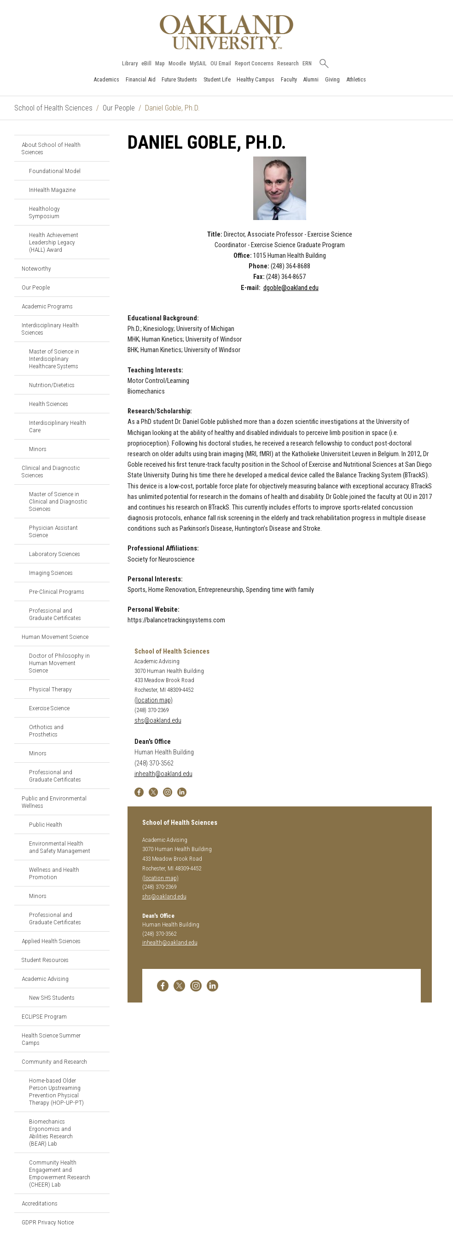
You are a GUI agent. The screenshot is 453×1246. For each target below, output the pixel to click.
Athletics (356, 79)
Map (160, 63)
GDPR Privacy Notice (48, 1222)
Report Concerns (254, 63)
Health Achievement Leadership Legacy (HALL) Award (53, 242)
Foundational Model (55, 170)
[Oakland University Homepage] (226, 32)
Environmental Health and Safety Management (59, 847)
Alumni (311, 79)
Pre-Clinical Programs (56, 591)
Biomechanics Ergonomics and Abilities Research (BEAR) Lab (51, 1132)
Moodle (177, 63)
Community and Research (54, 1061)
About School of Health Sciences (51, 148)
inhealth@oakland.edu (163, 774)
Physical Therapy (50, 689)
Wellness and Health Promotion (54, 873)
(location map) (153, 700)
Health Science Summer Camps (51, 1039)
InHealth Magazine (52, 189)
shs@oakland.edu (157, 720)
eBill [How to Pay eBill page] (146, 63)
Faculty (289, 79)
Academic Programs (47, 306)
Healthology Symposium (44, 212)
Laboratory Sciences (54, 553)
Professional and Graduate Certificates (55, 614)
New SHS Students (52, 997)
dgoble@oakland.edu (291, 288)
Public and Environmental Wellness (54, 801)
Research (288, 63)
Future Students (179, 79)
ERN (307, 63)
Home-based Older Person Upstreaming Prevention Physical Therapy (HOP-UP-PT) (56, 1091)
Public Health (45, 824)
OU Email (220, 63)
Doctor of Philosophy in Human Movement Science (59, 663)
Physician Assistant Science (53, 531)
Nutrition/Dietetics (52, 384)
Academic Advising (45, 978)
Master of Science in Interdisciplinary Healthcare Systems (54, 359)
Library (130, 63)
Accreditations (40, 1203)
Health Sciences (48, 403)
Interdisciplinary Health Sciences (50, 328)
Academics (106, 79)
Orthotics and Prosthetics (46, 730)
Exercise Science (49, 708)
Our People (119, 108)
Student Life (217, 79)
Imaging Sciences (51, 572)
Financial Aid (141, 79)
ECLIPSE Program (44, 1016)
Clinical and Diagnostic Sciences (51, 471)
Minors (37, 448)
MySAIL (198, 63)
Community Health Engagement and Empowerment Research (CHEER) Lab (59, 1173)
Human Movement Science (55, 636)
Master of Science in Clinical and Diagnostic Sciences (58, 501)
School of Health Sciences (53, 108)
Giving (332, 79)
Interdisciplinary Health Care (57, 426)
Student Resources (45, 959)
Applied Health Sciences (51, 941)
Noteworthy (36, 268)
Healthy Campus (255, 79)
